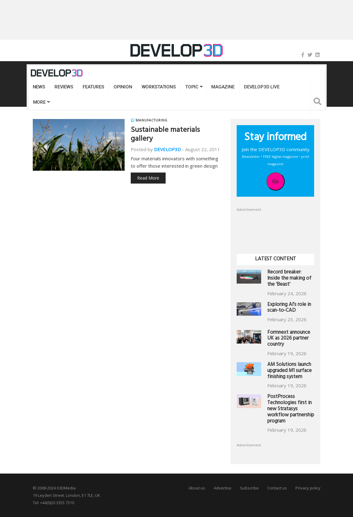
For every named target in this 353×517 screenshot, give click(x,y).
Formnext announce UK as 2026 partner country (288, 339)
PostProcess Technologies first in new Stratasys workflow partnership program (290, 409)
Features (93, 87)
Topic (191, 87)
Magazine (223, 87)
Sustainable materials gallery (165, 135)
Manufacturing (151, 120)
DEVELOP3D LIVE (262, 87)
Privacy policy (308, 488)
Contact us (277, 488)
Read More (148, 178)
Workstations (159, 87)
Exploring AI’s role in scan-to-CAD (289, 308)
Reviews (63, 87)
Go (275, 181)
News (39, 87)
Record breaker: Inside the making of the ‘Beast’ (289, 279)
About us (197, 488)
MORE (39, 102)
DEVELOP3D (167, 149)
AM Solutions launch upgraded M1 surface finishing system (289, 371)
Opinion (123, 87)
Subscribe (249, 488)
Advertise (222, 488)
